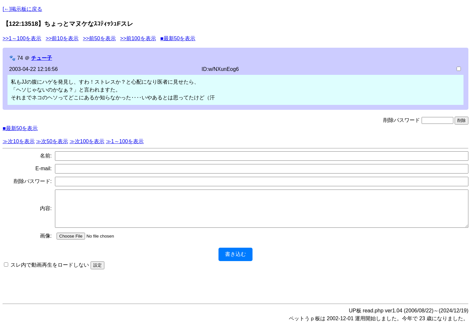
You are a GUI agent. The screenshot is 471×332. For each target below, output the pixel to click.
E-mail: (43, 168)
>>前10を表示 (62, 38)
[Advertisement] (235, 291)
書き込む (235, 261)
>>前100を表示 (138, 38)
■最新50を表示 (177, 38)
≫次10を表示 (19, 141)
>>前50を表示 (99, 38)
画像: (46, 242)
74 (20, 58)
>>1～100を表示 (22, 38)
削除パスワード (401, 120)
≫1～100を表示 (125, 141)
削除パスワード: (33, 181)
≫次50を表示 (52, 141)
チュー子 (41, 58)
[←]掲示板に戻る (22, 9)
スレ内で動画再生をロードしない (49, 271)
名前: (46, 155)
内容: (46, 212)
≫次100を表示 (87, 141)
